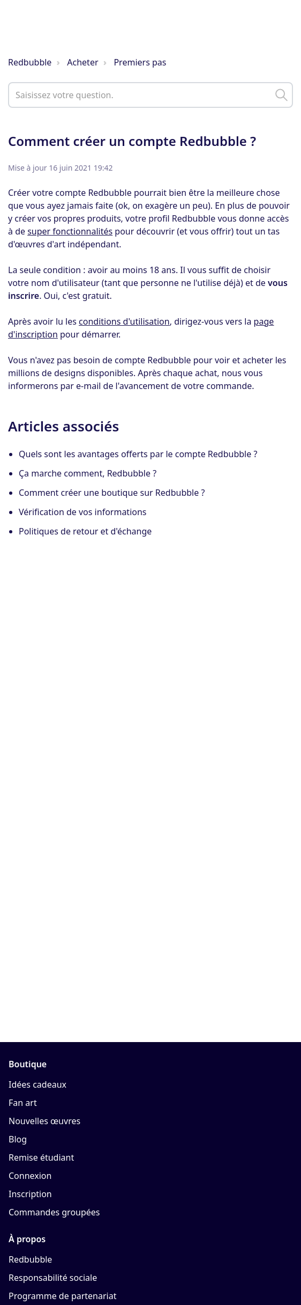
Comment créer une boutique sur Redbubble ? (112, 492)
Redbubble (29, 62)
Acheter (82, 62)
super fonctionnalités (69, 231)
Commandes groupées (54, 1212)
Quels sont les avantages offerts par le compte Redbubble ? (138, 454)
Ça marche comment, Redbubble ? (87, 473)
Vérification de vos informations (83, 512)
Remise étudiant (41, 1157)
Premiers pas (140, 62)
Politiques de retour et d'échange (85, 531)
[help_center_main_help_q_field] (150, 95)
